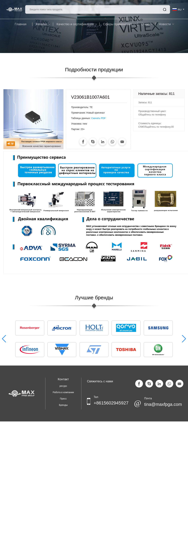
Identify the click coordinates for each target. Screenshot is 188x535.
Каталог (43, 24)
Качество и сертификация (77, 24)
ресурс (63, 386)
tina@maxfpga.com (159, 405)
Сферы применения (119, 24)
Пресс (63, 398)
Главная (21, 24)
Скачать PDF (98, 118)
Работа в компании (63, 392)
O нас (147, 24)
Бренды (63, 405)
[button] (184, 339)
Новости (166, 24)
